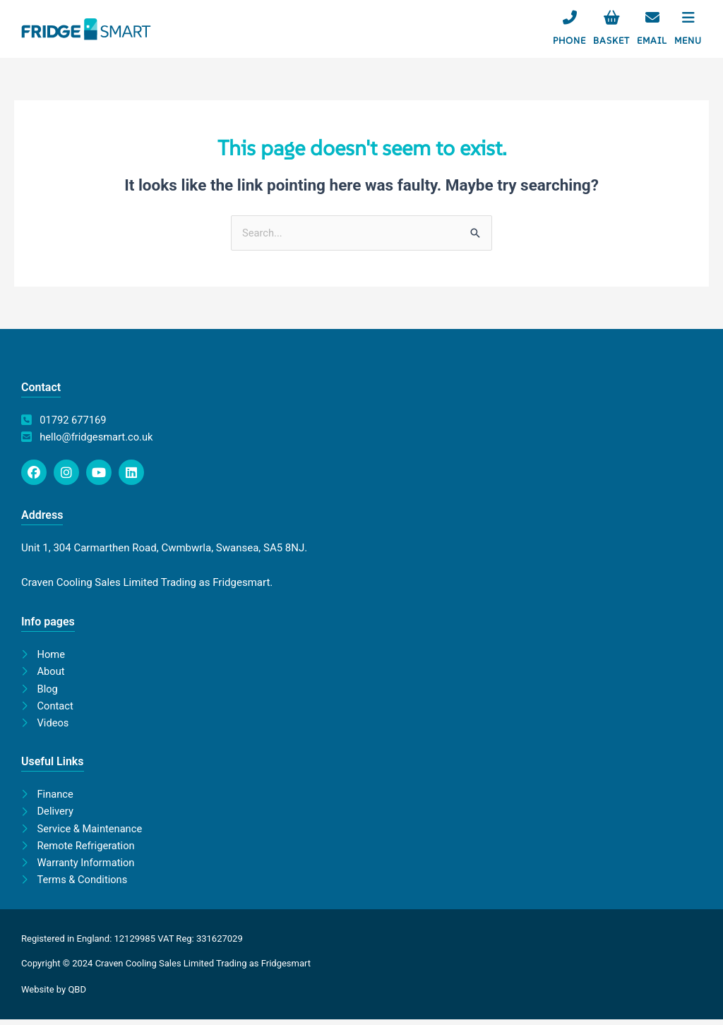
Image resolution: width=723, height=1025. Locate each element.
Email (652, 41)
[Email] (652, 18)
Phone (569, 41)
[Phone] (570, 18)
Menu (688, 41)
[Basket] (611, 18)
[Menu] (688, 18)
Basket (611, 41)
